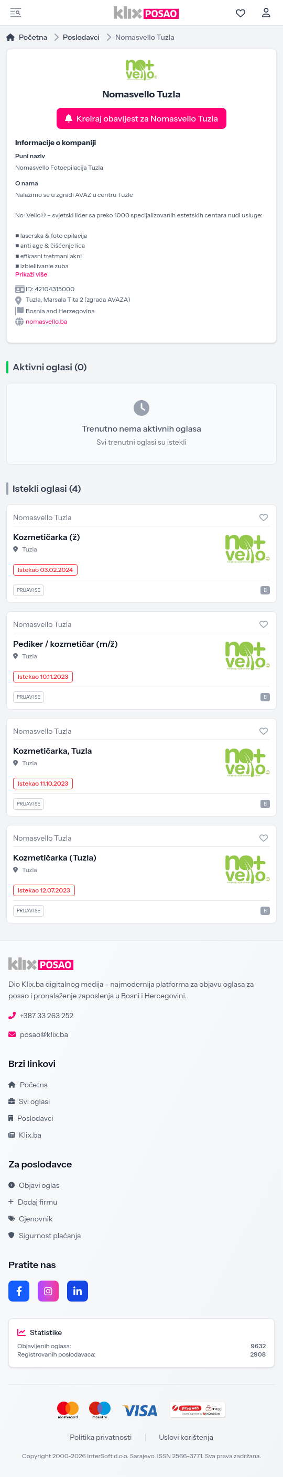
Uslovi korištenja (186, 1437)
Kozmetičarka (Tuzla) (54, 857)
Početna (26, 37)
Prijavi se (28, 590)
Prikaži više (31, 274)
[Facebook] (18, 1291)
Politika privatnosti (101, 1437)
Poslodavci (81, 37)
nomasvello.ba (46, 321)
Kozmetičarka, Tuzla (52, 750)
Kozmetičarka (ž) (46, 537)
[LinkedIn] (77, 1291)
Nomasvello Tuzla (42, 517)
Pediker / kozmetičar (65, 643)
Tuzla (29, 549)
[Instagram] (48, 1291)
